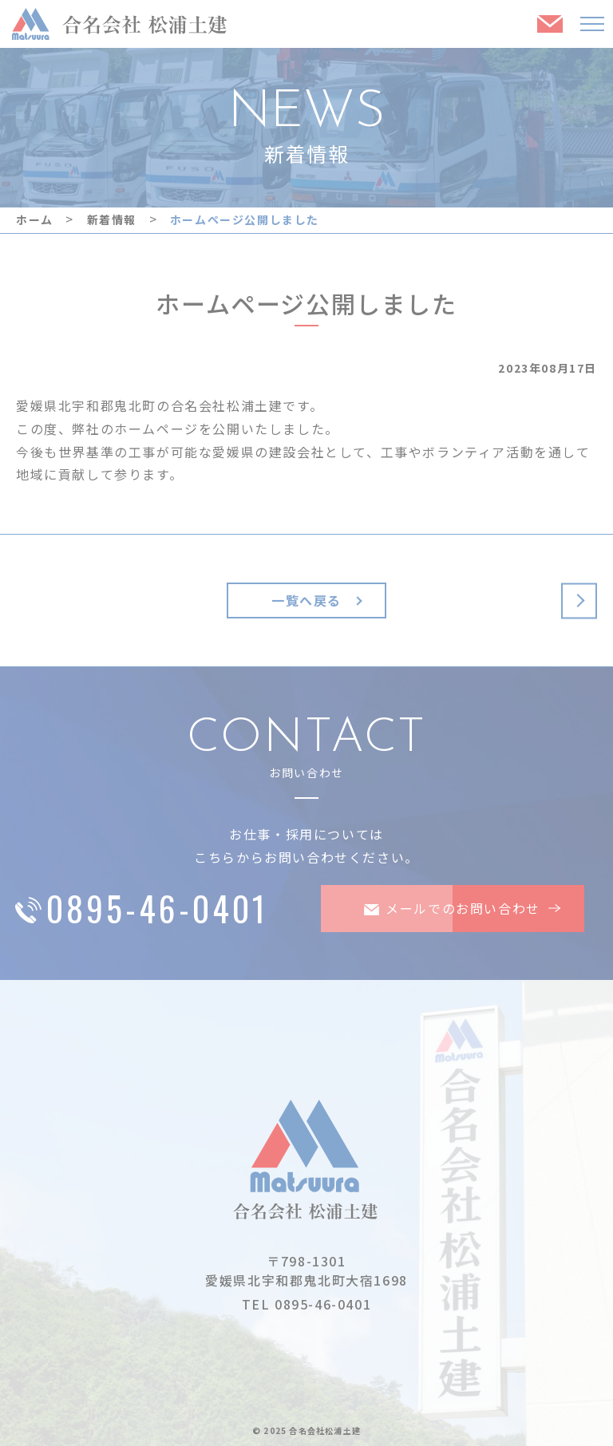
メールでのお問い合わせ (440, 908)
